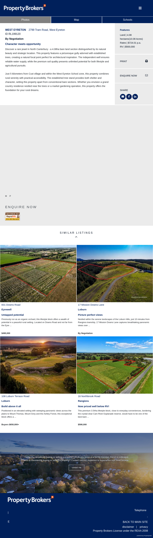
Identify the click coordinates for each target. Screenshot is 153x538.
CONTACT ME (76, 467)
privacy (144, 526)
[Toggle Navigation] (140, 8)
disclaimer (128, 526)
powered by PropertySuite (144, 535)
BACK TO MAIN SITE (135, 522)
